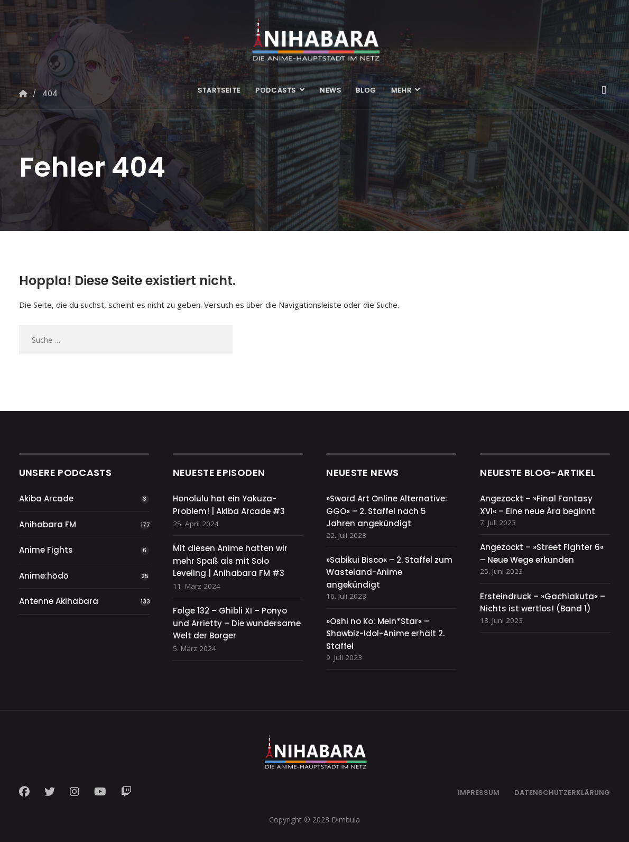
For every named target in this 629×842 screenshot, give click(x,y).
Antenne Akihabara (58, 601)
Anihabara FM (47, 524)
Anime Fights (46, 549)
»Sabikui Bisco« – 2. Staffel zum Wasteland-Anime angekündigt (389, 572)
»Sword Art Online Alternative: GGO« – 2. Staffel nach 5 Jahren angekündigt (386, 511)
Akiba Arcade (46, 498)
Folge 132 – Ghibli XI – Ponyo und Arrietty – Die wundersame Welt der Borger (237, 623)
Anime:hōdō (44, 575)
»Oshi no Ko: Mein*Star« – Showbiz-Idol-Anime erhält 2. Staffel (385, 634)
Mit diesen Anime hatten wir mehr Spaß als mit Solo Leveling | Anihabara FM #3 (230, 561)
